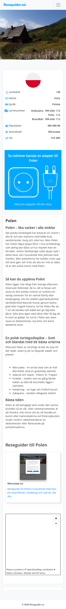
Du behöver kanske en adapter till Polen (33, 158)
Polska (56, 104)
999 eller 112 (45, 111)
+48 (58, 92)
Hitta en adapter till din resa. (33, 204)
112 (54, 115)
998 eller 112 (46, 119)
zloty (57, 98)
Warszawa (54, 131)
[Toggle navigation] (58, 4)
